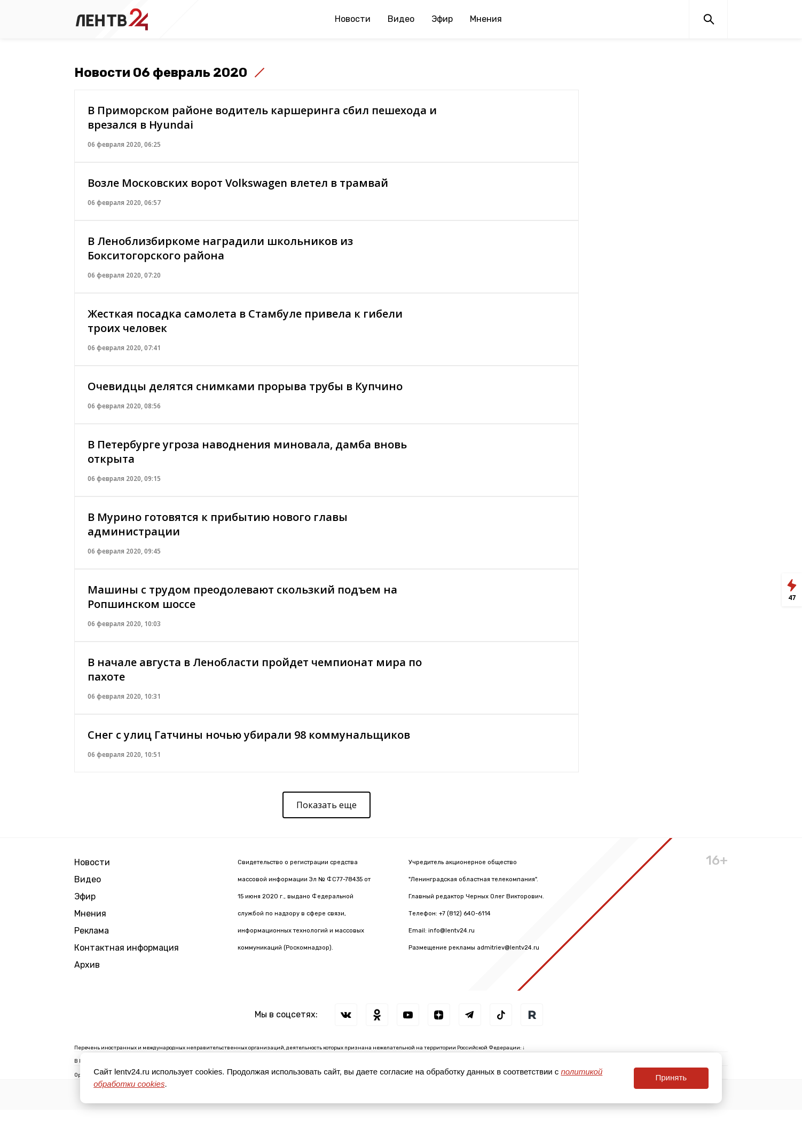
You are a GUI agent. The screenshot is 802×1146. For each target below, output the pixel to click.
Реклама (91, 931)
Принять (671, 1077)
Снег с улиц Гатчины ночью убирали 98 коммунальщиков (249, 735)
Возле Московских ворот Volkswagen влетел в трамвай (238, 183)
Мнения (486, 19)
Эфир (442, 19)
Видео (401, 19)
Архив (87, 965)
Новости (353, 19)
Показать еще (326, 805)
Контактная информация (126, 948)
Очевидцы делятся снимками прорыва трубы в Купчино (245, 386)
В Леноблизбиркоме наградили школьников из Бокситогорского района (220, 248)
